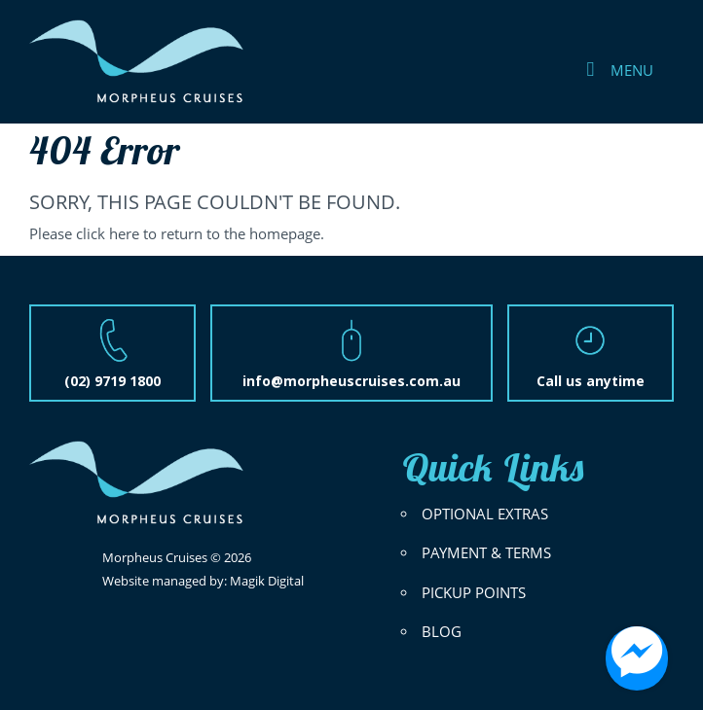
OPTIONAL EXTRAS (485, 514)
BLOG (442, 631)
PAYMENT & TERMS (486, 553)
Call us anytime (590, 381)
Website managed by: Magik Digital (203, 580)
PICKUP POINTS (474, 593)
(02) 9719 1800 (112, 381)
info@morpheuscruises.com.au (351, 381)
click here (107, 234)
